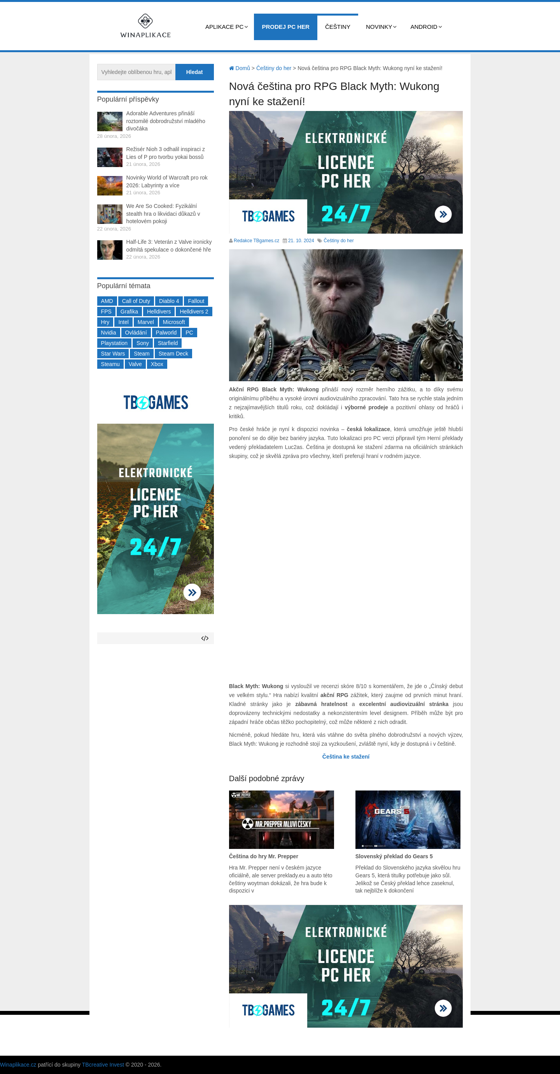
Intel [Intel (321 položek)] (123, 322)
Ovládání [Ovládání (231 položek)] (136, 332)
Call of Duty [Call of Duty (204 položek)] (136, 301)
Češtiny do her (339, 240)
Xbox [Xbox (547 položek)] (157, 364)
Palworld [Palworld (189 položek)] (166, 332)
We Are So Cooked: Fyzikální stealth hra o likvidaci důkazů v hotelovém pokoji (163, 213)
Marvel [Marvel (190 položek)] (146, 322)
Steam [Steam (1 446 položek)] (141, 353)
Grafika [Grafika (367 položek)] (129, 311)
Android (423, 26)
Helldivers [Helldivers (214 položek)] (159, 311)
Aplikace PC (224, 26)
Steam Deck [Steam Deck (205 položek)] (173, 353)
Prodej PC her (286, 26)
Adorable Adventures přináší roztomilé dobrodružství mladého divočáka (165, 121)
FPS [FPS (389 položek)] (106, 311)
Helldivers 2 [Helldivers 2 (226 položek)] (194, 311)
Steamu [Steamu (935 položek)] (110, 364)
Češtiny (337, 26)
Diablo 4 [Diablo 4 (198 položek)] (169, 301)
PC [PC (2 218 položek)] (189, 332)
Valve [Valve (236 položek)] (135, 364)
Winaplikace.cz (18, 1065)
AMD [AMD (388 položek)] (107, 301)
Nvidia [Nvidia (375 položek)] (108, 332)
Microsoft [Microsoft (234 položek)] (174, 322)
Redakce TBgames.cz (256, 240)
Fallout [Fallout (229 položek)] (196, 301)
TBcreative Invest (103, 1065)
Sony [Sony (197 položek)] (142, 343)
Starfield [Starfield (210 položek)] (168, 343)
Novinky (379, 26)
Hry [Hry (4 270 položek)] (105, 322)
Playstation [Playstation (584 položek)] (114, 343)
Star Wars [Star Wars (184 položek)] (113, 353)
